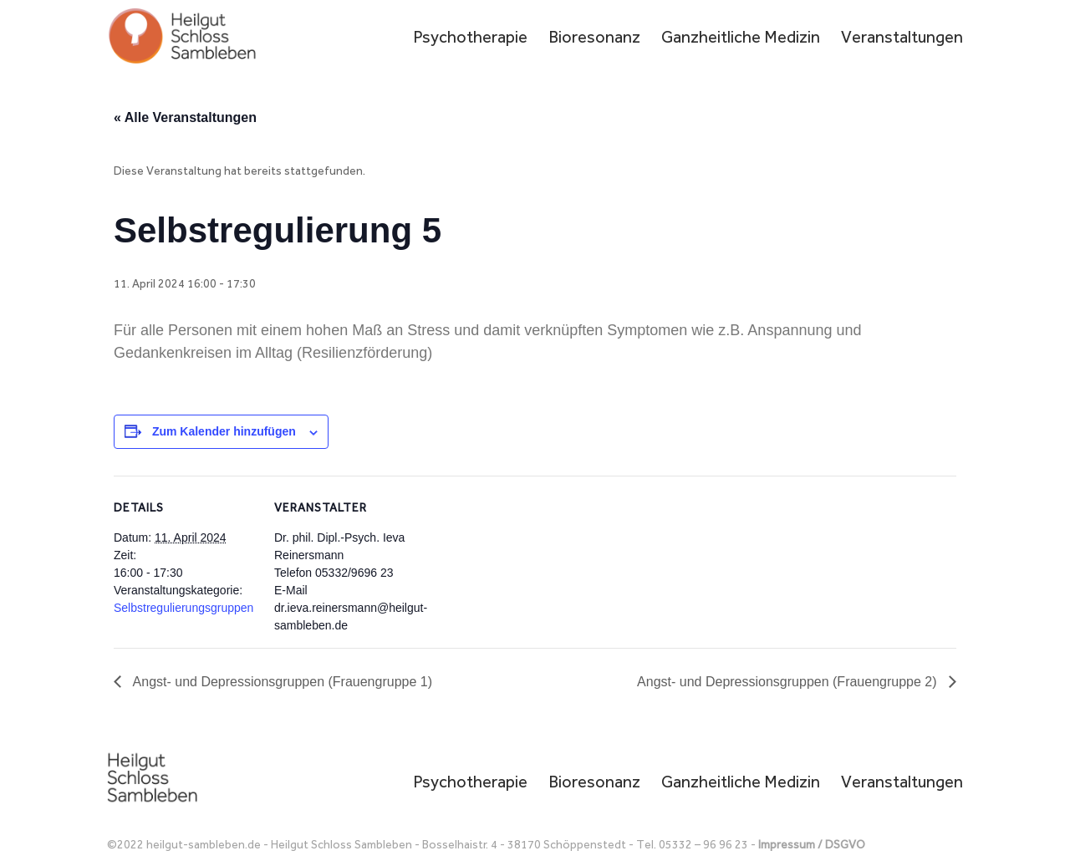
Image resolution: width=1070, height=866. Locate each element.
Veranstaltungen (902, 39)
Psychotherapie (470, 39)
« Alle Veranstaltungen (185, 117)
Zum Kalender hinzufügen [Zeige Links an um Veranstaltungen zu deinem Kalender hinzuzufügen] (224, 431)
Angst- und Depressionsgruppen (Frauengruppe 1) (281, 682)
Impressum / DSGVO (811, 845)
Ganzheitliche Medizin (740, 39)
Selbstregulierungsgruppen (183, 607)
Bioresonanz (594, 39)
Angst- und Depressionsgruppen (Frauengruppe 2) (788, 682)
